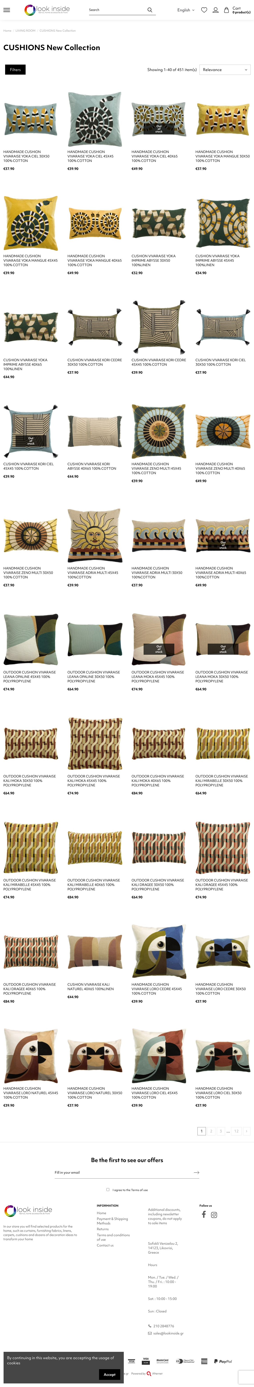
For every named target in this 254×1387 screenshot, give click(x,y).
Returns (103, 1229)
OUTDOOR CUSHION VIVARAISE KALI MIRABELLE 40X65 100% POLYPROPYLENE (93, 884)
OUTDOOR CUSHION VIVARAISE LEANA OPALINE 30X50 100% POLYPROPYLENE (93, 676)
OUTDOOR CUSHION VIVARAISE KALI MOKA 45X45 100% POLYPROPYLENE (93, 780)
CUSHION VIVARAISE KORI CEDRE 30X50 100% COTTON (94, 362)
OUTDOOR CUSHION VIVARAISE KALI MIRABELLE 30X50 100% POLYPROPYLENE (221, 780)
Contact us (105, 1245)
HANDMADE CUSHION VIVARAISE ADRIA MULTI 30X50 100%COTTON (157, 572)
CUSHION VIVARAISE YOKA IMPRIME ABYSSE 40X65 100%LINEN (25, 364)
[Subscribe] (196, 1172)
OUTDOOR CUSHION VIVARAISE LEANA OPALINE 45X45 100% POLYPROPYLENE (29, 676)
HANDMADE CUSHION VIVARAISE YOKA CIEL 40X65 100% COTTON (155, 156)
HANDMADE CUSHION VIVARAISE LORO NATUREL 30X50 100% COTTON (94, 1093)
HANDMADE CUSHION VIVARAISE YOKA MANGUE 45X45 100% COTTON (30, 260)
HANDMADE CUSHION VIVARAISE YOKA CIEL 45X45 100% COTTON (90, 156)
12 (236, 1131)
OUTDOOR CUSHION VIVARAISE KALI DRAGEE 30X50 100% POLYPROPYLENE (158, 884)
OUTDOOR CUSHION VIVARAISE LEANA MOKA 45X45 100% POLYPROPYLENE (158, 676)
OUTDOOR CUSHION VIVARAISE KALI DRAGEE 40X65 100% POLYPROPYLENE (29, 989)
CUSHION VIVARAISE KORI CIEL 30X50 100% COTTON (220, 362)
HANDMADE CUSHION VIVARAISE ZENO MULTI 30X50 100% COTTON (28, 572)
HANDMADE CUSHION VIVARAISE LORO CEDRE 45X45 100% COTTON (157, 989)
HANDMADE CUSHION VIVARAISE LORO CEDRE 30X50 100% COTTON (220, 989)
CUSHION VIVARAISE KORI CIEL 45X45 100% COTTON (28, 466)
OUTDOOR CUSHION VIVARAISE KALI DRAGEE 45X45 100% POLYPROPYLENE (221, 884)
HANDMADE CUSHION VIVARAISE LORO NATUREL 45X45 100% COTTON (30, 1093)
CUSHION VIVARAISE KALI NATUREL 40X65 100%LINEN (90, 986)
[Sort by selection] (225, 70)
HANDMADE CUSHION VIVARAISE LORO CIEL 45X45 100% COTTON (155, 1093)
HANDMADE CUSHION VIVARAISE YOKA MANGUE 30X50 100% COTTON (222, 156)
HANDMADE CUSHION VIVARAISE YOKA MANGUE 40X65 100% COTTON (94, 260)
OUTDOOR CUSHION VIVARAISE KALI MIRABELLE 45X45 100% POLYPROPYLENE (29, 884)
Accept (110, 1374)
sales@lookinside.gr (168, 1333)
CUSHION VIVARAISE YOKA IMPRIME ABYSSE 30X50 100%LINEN (154, 260)
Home (101, 1213)
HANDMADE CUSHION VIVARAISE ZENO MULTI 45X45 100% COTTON (156, 468)
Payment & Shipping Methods (112, 1221)
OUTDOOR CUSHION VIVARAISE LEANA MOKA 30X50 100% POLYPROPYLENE (221, 676)
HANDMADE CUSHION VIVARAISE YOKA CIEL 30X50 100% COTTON (26, 156)
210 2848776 (163, 1326)
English (186, 9)
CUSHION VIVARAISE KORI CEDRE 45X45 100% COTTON (159, 362)
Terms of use (139, 1190)
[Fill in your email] (124, 1172)
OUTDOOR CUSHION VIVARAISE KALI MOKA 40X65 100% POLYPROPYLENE (158, 780)
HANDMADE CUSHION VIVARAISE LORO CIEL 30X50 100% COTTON (218, 1093)
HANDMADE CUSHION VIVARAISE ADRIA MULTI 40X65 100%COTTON (220, 572)
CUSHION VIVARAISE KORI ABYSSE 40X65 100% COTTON (91, 466)
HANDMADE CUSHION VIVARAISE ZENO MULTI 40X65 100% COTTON (220, 468)
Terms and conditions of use (113, 1237)
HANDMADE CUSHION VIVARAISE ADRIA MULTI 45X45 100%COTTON (92, 572)
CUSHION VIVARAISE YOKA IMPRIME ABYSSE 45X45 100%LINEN (217, 260)
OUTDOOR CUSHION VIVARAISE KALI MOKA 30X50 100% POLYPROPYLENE (29, 780)
